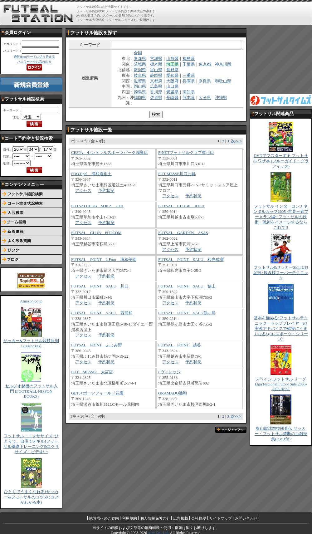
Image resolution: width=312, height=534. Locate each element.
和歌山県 (223, 81)
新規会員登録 (31, 84)
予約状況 (106, 191)
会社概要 (198, 518)
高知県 (189, 92)
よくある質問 (31, 241)
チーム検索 (31, 222)
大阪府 (172, 81)
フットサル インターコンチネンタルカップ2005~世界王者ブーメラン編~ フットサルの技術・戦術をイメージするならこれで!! (280, 217)
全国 (138, 53)
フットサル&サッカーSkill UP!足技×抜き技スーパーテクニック (280, 272)
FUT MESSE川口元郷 (177, 174)
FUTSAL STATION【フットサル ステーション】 (38, 13)
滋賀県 (140, 81)
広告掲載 (180, 518)
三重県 (189, 75)
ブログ (31, 259)
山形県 (172, 58)
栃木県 (156, 64)
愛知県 (172, 75)
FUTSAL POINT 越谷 (179, 345)
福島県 (189, 58)
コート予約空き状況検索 (31, 203)
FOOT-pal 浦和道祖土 (91, 174)
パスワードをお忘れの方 (34, 61)
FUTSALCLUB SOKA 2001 (97, 206)
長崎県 (172, 98)
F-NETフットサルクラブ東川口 (186, 152)
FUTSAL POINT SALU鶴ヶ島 (187, 313)
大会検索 (31, 213)
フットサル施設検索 (31, 194)
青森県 (140, 58)
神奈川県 (223, 64)
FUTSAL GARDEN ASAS (183, 233)
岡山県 (140, 86)
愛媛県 (172, 92)
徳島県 (140, 92)
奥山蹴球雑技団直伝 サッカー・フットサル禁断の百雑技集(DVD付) (281, 433)
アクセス (83, 191)
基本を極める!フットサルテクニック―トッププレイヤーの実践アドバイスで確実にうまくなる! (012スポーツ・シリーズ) (281, 328)
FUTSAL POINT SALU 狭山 (187, 286)
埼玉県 (172, 64)
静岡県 (156, 75)
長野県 (172, 70)
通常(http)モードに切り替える (34, 56)
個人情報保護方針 (155, 518)
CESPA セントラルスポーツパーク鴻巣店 (109, 152)
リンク (31, 250)
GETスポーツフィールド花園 (97, 393)
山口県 (172, 86)
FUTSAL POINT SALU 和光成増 (191, 259)
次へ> (236, 141)
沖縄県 (221, 98)
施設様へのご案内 (104, 518)
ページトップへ (230, 430)
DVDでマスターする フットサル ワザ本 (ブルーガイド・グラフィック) (281, 161)
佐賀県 (156, 98)
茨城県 (140, 64)
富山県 (156, 70)
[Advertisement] (281, 59)
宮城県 (156, 58)
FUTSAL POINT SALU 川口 (100, 286)
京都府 (156, 81)
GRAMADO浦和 (172, 393)
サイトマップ (220, 518)
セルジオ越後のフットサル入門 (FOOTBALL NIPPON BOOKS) (31, 391)
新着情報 (31, 231)
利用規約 (129, 518)
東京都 (205, 64)
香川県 (156, 92)
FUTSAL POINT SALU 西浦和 (102, 313)
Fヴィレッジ (169, 372)
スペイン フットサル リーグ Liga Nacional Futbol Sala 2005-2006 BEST (281, 384)
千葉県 (189, 64)
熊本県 (189, 98)
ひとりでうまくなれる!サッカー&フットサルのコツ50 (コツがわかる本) (31, 497)
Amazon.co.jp (31, 301)
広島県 (156, 86)
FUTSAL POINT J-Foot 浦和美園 (103, 259)
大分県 (205, 98)
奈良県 (205, 81)
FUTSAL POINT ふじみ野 (96, 345)
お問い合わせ (246, 518)
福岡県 (140, 98)
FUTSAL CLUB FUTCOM (96, 233)
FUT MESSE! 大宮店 (92, 372)
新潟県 (140, 70)
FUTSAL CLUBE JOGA (181, 206)
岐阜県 (140, 75)
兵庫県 (189, 81)
